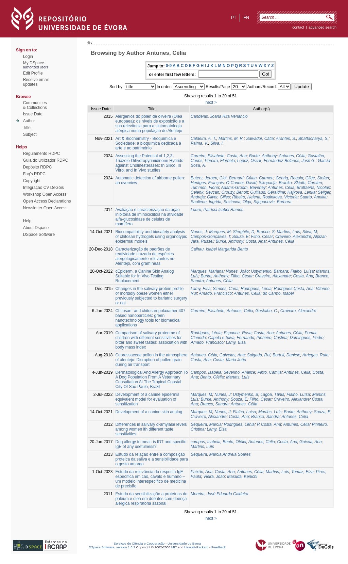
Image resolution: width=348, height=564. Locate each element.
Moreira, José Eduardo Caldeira (219, 494)
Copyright (31, 180)
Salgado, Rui (259, 355)
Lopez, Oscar (249, 160)
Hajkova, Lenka (302, 192)
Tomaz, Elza (302, 471)
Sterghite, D (243, 231)
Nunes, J (199, 231)
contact (298, 27)
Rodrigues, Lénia (256, 288)
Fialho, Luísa (302, 271)
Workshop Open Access (45, 194)
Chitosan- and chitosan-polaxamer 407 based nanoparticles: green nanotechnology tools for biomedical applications (150, 317)
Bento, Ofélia (212, 377)
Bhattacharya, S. (313, 138)
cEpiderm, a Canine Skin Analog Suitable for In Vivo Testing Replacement (144, 276)
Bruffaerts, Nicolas (313, 187)
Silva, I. (217, 143)
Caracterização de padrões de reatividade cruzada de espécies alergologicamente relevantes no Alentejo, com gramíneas (144, 256)
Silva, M (309, 231)
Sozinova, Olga (237, 201)
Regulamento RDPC (41, 153)
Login (28, 56)
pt (233, 17)
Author (29, 120)
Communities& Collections (35, 105)
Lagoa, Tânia (272, 394)
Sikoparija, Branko (275, 182)
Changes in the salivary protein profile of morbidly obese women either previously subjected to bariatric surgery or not (151, 295)
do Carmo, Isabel (278, 293)
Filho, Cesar (242, 276)
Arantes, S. (286, 138)
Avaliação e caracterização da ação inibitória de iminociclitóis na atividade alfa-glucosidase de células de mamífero (149, 216)
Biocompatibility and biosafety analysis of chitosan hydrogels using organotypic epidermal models (151, 236)
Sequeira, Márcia (206, 424)
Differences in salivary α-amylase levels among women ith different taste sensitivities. (151, 429)
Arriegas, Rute (315, 355)
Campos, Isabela (206, 372)
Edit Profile (33, 73)
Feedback (218, 547)
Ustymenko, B (245, 394)
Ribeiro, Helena (246, 197)
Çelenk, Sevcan (205, 192)
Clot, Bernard (232, 178)
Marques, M (219, 231)
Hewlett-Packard (196, 547)
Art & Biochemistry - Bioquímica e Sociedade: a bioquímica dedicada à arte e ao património (148, 143)
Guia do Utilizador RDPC (45, 160)
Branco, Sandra (214, 404)
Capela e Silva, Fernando (231, 337)
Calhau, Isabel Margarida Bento (219, 249)
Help (27, 221)
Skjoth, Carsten (308, 182)
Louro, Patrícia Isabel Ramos (217, 209)
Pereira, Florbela (220, 160)
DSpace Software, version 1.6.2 (112, 547)
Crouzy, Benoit (235, 192)
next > (211, 102)
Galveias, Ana (232, 355)
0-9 (169, 65)
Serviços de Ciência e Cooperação (139, 543)
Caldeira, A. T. (203, 138)
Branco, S (266, 231)
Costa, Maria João (229, 359)
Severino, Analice (239, 372)
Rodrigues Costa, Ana (294, 288)
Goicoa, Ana (310, 441)
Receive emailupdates (36, 82)
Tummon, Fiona (205, 187)
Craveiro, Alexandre (293, 236)
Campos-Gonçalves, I (210, 236)
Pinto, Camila (269, 372)
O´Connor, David (241, 182)
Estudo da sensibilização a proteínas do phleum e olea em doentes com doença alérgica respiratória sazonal (151, 499)
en (246, 17)
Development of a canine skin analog (148, 411)
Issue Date (32, 114)
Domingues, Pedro (307, 337)
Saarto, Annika (313, 197)
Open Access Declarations (47, 201)
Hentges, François (207, 182)
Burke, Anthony (263, 156)
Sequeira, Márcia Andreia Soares (220, 454)
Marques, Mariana (207, 271)
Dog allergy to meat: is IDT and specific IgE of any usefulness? (150, 444)
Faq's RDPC (34, 174)
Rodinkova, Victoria (280, 197)
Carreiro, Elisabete (207, 156)
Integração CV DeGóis (43, 187)
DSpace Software (39, 234)
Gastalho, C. (266, 310)
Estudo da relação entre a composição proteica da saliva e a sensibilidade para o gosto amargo (151, 459)
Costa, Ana (237, 156)
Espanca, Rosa (237, 333)
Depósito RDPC (37, 167)
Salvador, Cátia (260, 138)
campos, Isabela (205, 441)
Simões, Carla (225, 288)
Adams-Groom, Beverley (243, 187)
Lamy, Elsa (200, 288)
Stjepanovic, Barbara (272, 201)
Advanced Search (322, 27)
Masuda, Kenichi (242, 476)
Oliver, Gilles (218, 197)
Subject (30, 134)
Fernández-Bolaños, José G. (290, 160)
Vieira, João (214, 476)
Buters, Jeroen (204, 178)
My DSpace (33, 63)
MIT (174, 547)
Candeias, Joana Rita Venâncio (219, 116)
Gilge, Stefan (317, 178)
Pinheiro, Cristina (272, 337)
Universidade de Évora (184, 543)
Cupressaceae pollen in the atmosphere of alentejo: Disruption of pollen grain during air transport (151, 360)
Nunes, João (237, 271)
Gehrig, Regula (289, 178)
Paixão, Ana (201, 471)
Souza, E (240, 236)
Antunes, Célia (292, 156)
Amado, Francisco (215, 293)
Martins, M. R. (231, 138)
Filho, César (262, 236)
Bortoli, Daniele (286, 355)
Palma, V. (199, 143)
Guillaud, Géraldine (267, 192)
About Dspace (36, 227)
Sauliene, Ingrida (206, 201)
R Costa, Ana (269, 424)
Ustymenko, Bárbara (269, 271)
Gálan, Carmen (259, 178)
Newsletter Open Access (45, 208)
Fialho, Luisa (244, 411)
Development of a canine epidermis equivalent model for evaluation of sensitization (147, 399)
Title (27, 127)
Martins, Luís (288, 231)
